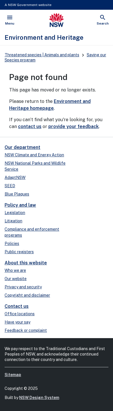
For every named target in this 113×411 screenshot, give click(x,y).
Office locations (20, 314)
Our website (16, 278)
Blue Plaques (17, 194)
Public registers (19, 252)
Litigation (13, 221)
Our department (22, 147)
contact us (29, 126)
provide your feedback (73, 126)
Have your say (17, 322)
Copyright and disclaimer (27, 295)
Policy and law (20, 205)
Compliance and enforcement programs (32, 232)
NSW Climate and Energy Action (34, 155)
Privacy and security (23, 287)
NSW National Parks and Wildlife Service (35, 166)
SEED (10, 185)
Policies (12, 243)
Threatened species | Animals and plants (42, 55)
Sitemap (13, 374)
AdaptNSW (15, 177)
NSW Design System (39, 397)
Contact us (17, 306)
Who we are (15, 270)
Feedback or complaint (26, 330)
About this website (26, 263)
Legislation (15, 212)
